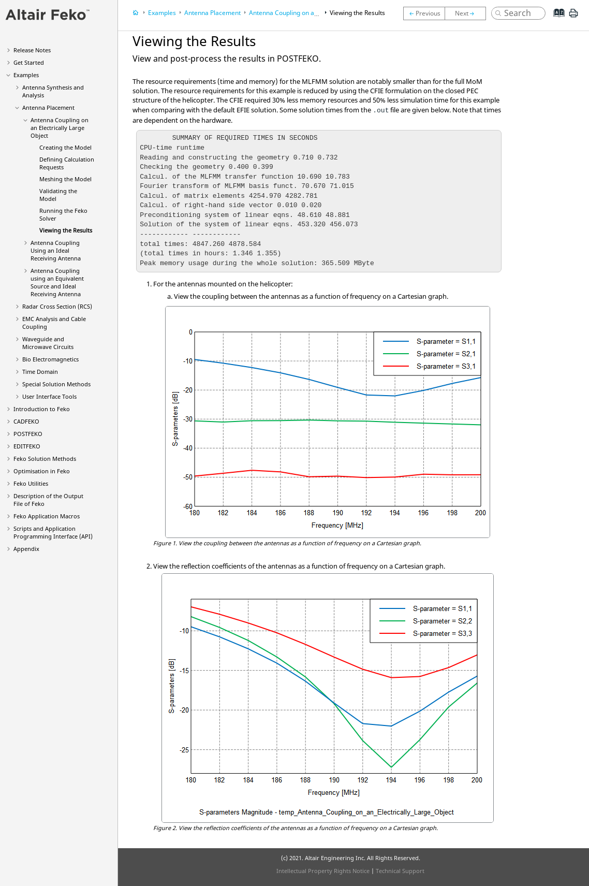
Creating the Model (65, 147)
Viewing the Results (65, 230)
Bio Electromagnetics (50, 359)
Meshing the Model (65, 179)
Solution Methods (44, 458)
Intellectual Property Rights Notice (323, 871)
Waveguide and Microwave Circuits (47, 343)
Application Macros (46, 516)
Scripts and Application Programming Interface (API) (53, 532)
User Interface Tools (49, 396)
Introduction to (41, 409)
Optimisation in (41, 471)
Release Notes (32, 50)
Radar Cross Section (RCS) (57, 306)
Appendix (26, 549)
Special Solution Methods (56, 384)
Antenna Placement (48, 107)
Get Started (28, 62)
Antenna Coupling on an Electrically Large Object (60, 127)
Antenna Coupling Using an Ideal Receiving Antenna (56, 250)
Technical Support (400, 871)
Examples (26, 75)
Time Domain (40, 371)
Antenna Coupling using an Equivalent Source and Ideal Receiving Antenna (57, 282)
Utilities (30, 483)
